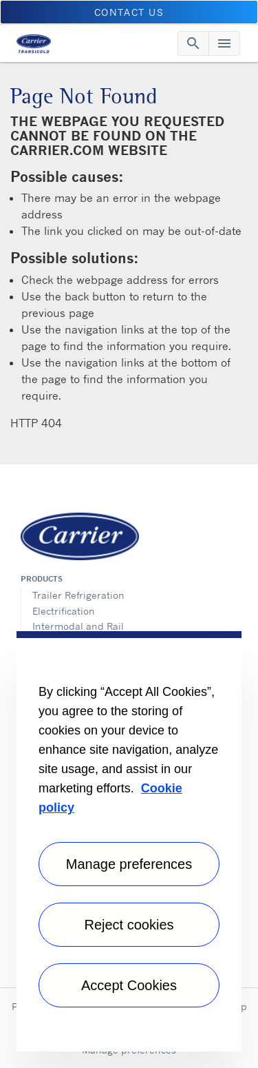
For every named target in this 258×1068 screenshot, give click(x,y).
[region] (129, 841)
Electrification (63, 611)
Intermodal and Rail (78, 626)
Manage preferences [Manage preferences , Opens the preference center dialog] (129, 864)
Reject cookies (128, 924)
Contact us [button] (129, 12)
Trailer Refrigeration (78, 595)
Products (42, 579)
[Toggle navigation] (193, 43)
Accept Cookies (129, 985)
